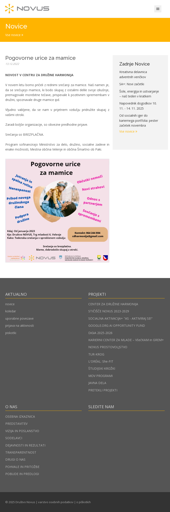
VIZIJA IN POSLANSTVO (22, 431)
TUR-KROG (96, 354)
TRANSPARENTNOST (20, 452)
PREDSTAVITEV (16, 423)
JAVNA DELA (97, 383)
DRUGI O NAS (15, 459)
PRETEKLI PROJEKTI (102, 390)
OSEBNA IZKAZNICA (20, 416)
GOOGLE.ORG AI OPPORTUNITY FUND (116, 325)
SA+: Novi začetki (131, 84)
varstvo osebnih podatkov (55, 502)
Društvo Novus (25, 502)
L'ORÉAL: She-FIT (100, 361)
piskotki (10, 333)
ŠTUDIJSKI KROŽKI (101, 368)
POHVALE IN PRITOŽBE (22, 467)
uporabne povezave (19, 318)
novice (10, 304)
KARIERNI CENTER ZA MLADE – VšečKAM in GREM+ (126, 340)
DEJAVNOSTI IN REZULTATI (25, 445)
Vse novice (14, 35)
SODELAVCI (13, 438)
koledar (10, 311)
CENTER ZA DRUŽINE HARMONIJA (113, 304)
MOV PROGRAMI (100, 376)
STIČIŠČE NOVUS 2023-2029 (108, 311)
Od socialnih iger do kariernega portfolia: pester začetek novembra (138, 120)
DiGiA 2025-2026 (100, 333)
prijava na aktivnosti (19, 325)
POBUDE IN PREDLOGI (22, 474)
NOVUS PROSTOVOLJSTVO (107, 347)
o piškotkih (83, 502)
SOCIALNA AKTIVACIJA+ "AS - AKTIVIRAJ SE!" (120, 318)
